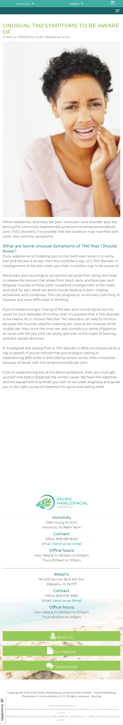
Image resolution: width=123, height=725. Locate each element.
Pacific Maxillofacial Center (53, 692)
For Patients (61, 661)
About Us (61, 646)
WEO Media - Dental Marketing (96, 692)
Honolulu (24, 4)
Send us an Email (67, 554)
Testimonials (61, 676)
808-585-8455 (67, 550)
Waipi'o (75, 4)
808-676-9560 (67, 606)
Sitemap (96, 696)
